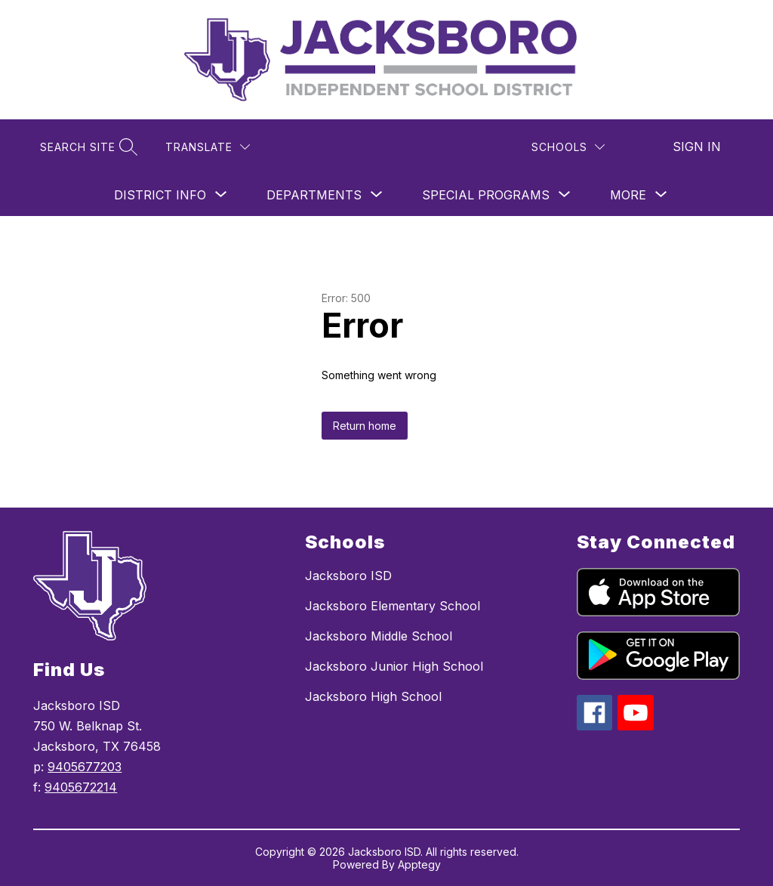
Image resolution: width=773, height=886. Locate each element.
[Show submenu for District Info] (160, 195)
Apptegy (419, 864)
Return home (364, 425)
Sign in (697, 146)
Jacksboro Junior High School (394, 666)
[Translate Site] (208, 146)
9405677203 (85, 766)
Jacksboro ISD (348, 575)
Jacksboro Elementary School (392, 605)
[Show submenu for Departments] (314, 195)
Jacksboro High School (373, 696)
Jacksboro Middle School (378, 636)
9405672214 (81, 787)
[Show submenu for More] (628, 195)
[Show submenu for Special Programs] (486, 195)
